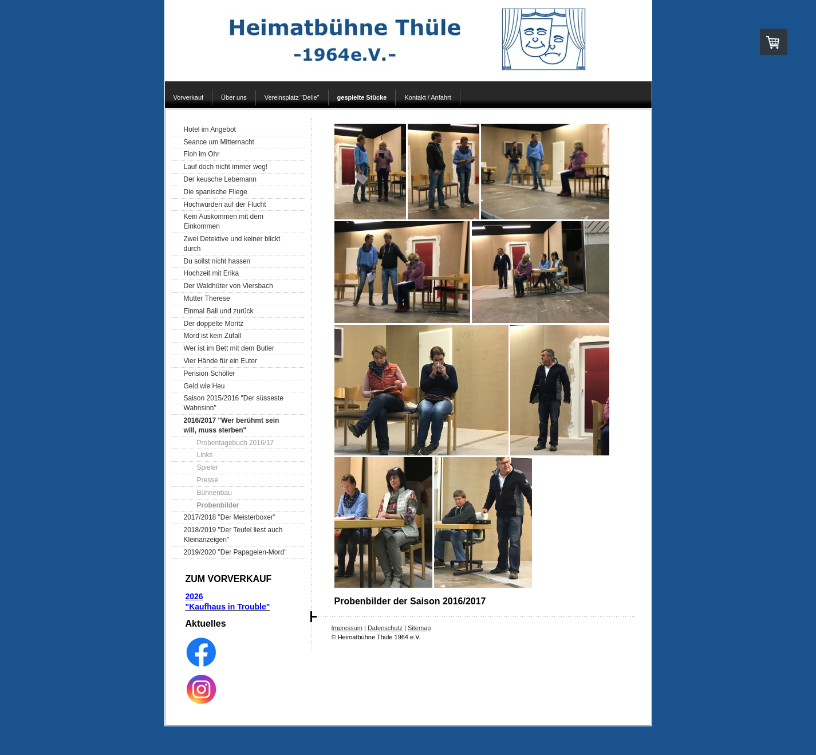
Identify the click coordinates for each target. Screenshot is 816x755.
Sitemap (419, 627)
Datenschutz (385, 627)
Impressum (347, 627)
